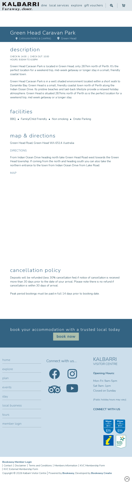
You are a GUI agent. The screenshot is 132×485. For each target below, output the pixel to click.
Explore (76, 5)
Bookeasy (68, 473)
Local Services (59, 5)
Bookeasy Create (101, 473)
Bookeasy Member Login (17, 462)
